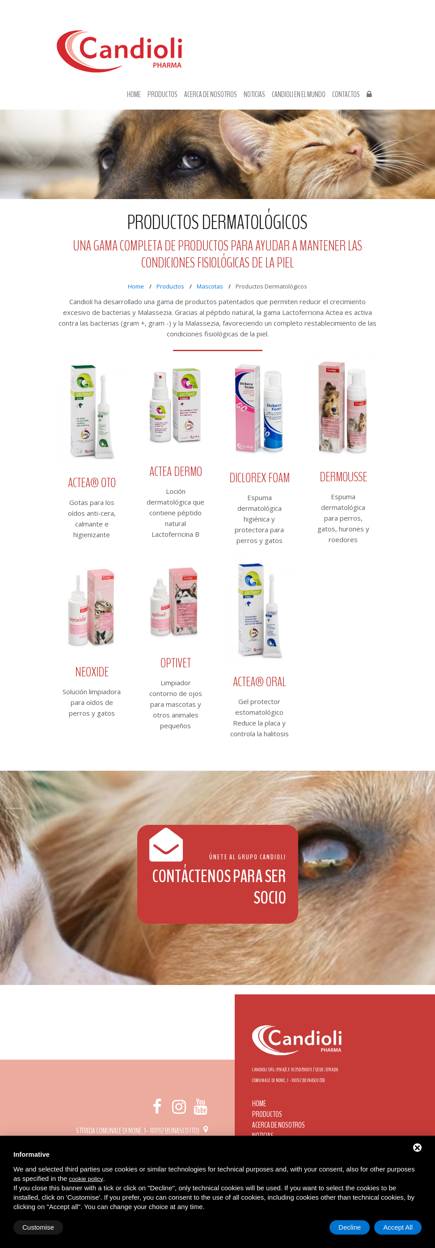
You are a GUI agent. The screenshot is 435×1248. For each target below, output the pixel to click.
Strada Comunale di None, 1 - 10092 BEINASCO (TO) (143, 1130)
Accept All (398, 1227)
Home (134, 95)
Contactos (346, 95)
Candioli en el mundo (298, 95)
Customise (38, 1227)
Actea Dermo (175, 472)
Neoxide (92, 672)
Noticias (254, 95)
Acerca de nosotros (210, 95)
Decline (349, 1227)
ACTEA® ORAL (259, 682)
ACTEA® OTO (92, 483)
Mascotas (210, 286)
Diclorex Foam (259, 478)
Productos (162, 95)
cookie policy (86, 1179)
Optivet (175, 663)
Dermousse (343, 477)
